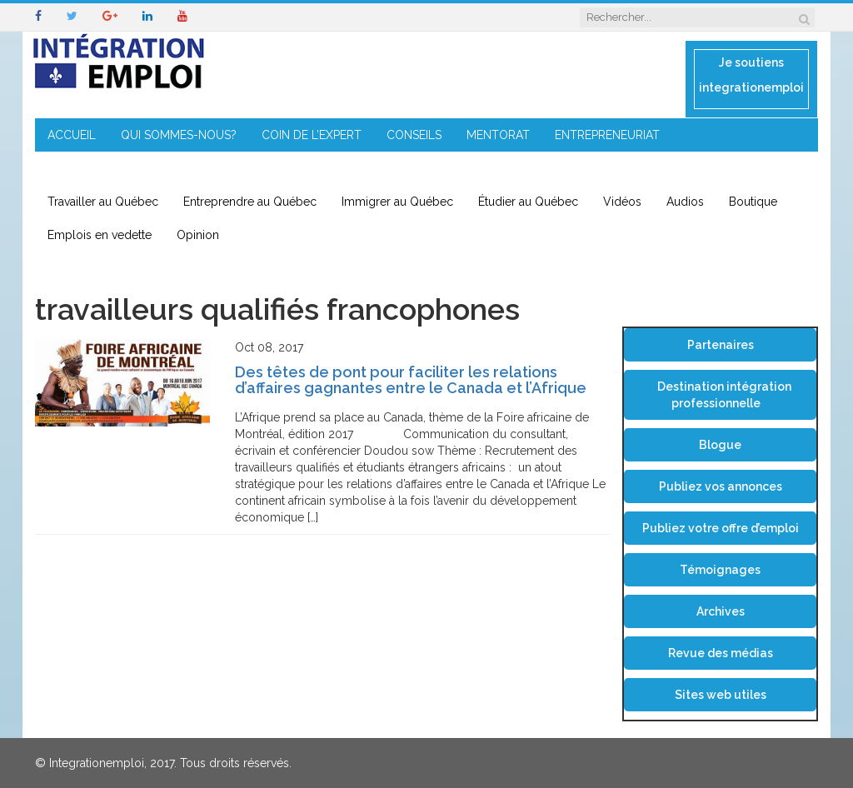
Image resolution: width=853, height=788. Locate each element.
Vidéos (622, 201)
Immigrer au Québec (397, 201)
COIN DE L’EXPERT (312, 135)
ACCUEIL (71, 135)
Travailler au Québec (102, 201)
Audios (685, 201)
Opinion (198, 235)
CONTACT (241, 168)
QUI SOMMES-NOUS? (179, 135)
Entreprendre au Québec (250, 201)
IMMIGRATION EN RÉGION (117, 168)
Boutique (753, 201)
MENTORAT (498, 135)
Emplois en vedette (99, 235)
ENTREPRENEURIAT (607, 135)
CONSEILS (414, 135)
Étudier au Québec (528, 201)
